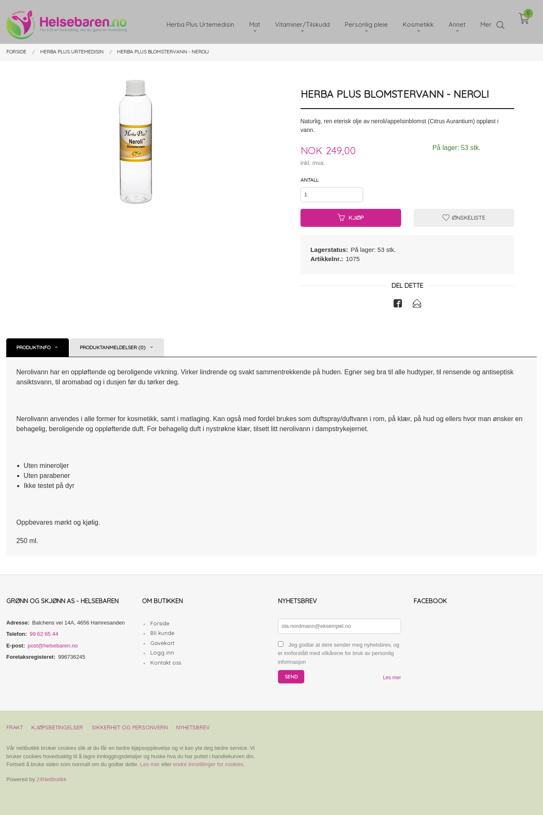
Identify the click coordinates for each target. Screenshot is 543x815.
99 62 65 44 (44, 634)
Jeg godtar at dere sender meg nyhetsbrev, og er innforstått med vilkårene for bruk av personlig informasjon (338, 653)
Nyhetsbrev (193, 727)
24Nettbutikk (51, 779)
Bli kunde (162, 633)
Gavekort (162, 643)
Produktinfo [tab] (33, 347)
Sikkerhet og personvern (130, 727)
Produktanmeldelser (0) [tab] (113, 347)
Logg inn (162, 652)
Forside (159, 623)
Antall (309, 180)
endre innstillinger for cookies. (209, 764)
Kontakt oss (165, 662)
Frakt (14, 727)
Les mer (392, 677)
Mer (486, 21)
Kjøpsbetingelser (57, 727)
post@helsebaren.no (53, 645)
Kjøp (351, 217)
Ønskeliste (463, 217)
